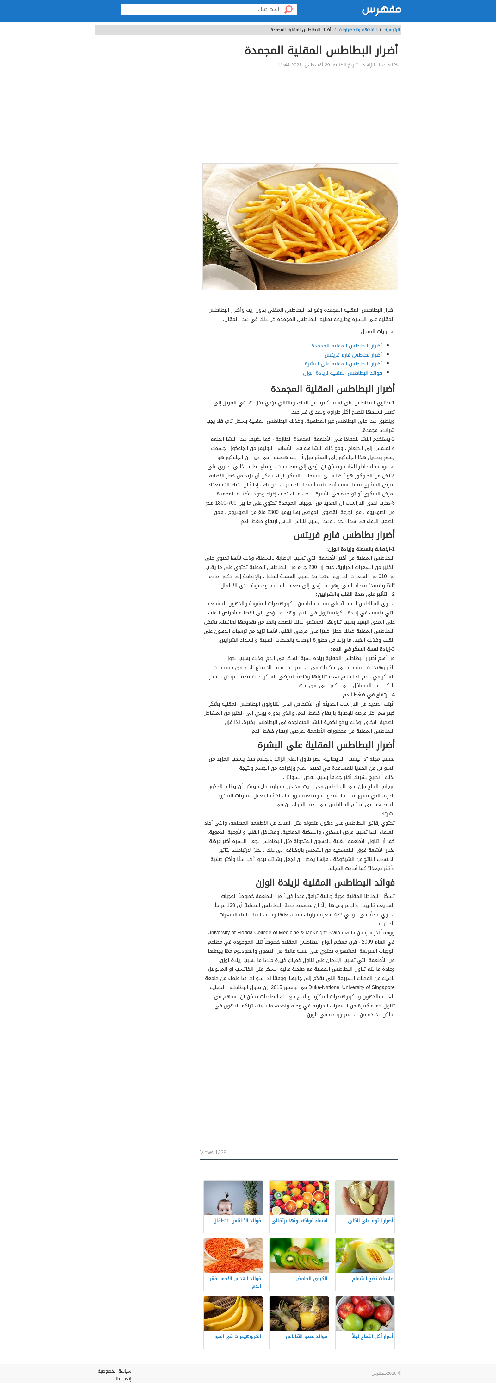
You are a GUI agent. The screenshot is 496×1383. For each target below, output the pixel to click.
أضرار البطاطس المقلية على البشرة (343, 364)
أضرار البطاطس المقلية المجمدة (346, 346)
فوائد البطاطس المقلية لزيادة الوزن (342, 373)
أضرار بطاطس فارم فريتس (353, 355)
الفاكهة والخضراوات (358, 30)
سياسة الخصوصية (114, 1371)
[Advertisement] (299, 116)
